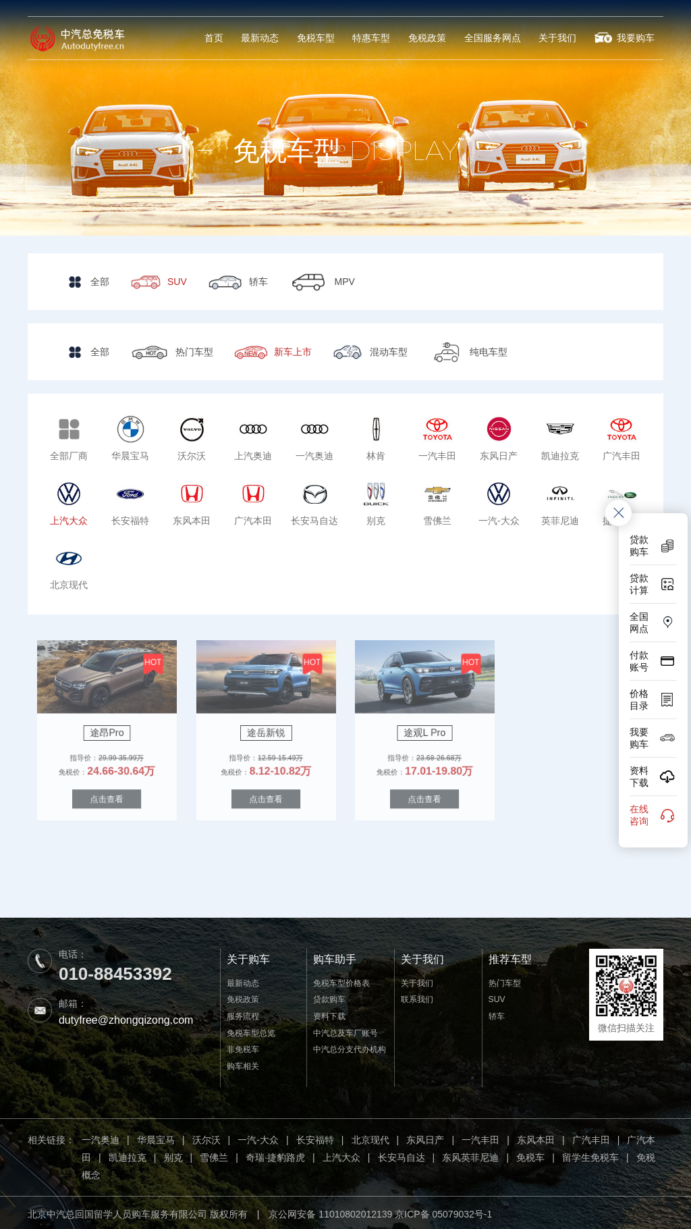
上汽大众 (341, 1154)
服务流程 (243, 1013)
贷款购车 (329, 997)
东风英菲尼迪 (470, 1154)
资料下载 (329, 1013)
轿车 (497, 1013)
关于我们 (560, 37)
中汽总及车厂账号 (345, 1030)
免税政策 (433, 37)
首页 (226, 37)
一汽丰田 (480, 1137)
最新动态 (271, 37)
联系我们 (417, 997)
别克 (173, 1154)
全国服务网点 (496, 37)
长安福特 (315, 1137)
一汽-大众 (258, 1137)
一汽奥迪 (100, 1137)
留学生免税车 (590, 1154)
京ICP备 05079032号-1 (443, 1211)
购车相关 (243, 1063)
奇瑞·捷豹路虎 (275, 1154)
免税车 (530, 1154)
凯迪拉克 (127, 1154)
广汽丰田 (591, 1137)
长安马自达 (401, 1154)
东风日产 (425, 1137)
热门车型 (505, 980)
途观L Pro (425, 731)
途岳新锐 (265, 731)
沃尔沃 (206, 1137)
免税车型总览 (251, 1030)
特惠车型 (379, 37)
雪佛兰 (214, 1154)
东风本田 (536, 1137)
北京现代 (370, 1137)
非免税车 (243, 1046)
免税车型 (325, 37)
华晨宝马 (156, 1137)
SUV (497, 997)
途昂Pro (107, 731)
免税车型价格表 (341, 980)
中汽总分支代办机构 (349, 1046)
